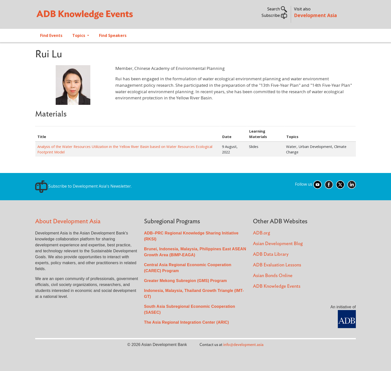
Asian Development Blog (278, 243)
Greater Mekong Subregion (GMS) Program (185, 281)
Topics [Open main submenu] (79, 35)
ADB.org (261, 233)
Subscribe (274, 15)
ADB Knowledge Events (276, 286)
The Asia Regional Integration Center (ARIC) (186, 322)
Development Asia (315, 15)
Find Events (51, 35)
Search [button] (277, 9)
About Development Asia (67, 221)
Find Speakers (112, 35)
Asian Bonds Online (273, 275)
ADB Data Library (271, 254)
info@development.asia (243, 345)
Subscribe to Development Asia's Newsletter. (83, 186)
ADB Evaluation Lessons (277, 265)
